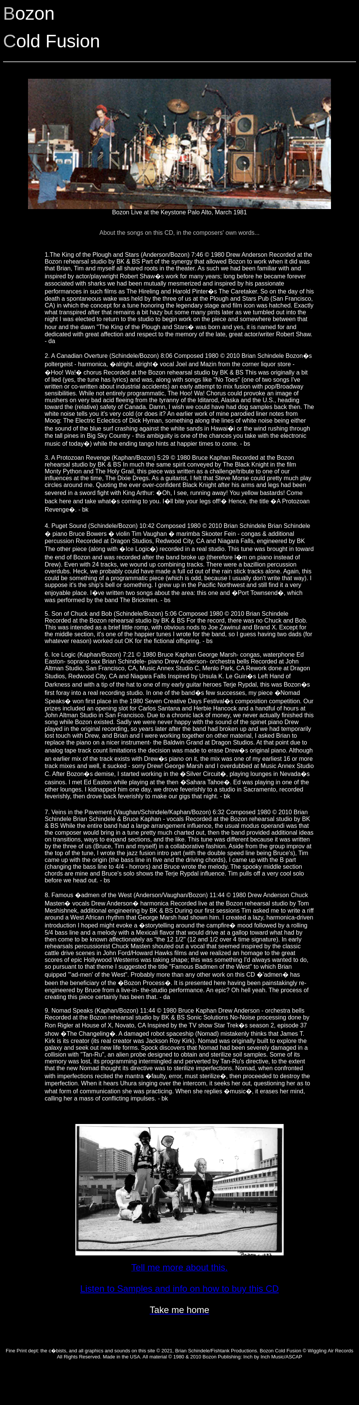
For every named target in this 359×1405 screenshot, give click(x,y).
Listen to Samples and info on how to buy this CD (179, 1288)
